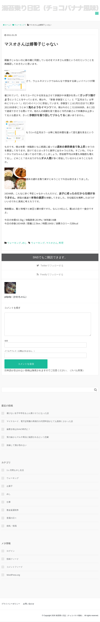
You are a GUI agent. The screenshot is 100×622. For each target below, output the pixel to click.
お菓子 (10, 490)
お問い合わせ (28, 608)
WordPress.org (13, 579)
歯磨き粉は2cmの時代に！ (18, 434)
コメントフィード (15, 571)
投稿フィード (13, 563)
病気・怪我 (12, 530)
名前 (6, 345)
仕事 (9, 506)
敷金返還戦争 (13, 514)
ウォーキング (14, 243)
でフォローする (51, 265)
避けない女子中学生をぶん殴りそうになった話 (28, 418)
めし (24, 243)
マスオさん (52, 243)
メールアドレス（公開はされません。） (19, 356)
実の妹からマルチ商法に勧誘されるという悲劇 (28, 442)
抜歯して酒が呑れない (17, 450)
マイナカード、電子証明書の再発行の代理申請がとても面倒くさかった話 (40, 426)
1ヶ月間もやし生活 (15, 475)
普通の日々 (12, 522)
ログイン (11, 555)
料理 (61, 243)
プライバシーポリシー (10, 608)
